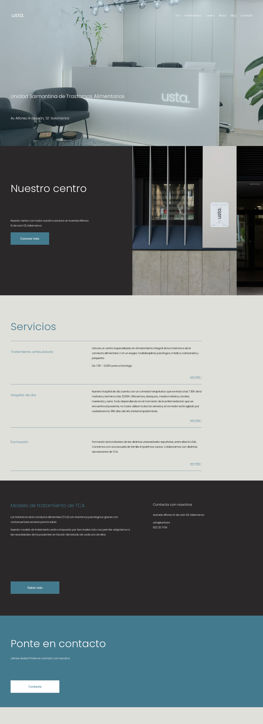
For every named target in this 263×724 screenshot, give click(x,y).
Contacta (34, 686)
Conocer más (29, 238)
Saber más (35, 587)
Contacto (246, 15)
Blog (233, 15)
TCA (177, 15)
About (222, 15)
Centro (209, 15)
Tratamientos (193, 15)
